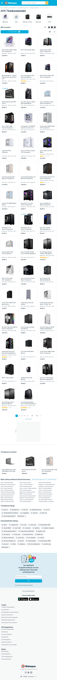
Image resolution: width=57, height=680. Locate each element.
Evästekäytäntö (6, 654)
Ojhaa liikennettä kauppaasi (9, 617)
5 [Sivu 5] (27, 415)
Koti (1, 7)
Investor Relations (6, 634)
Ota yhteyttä (5, 609)
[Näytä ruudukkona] (49, 27)
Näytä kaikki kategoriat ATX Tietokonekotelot (44, 479)
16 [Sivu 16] (37, 415)
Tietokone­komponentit (23, 7)
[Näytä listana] (51, 27)
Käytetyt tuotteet (6, 642)
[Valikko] (2, 3)
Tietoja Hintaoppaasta (8, 607)
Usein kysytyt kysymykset (9, 622)
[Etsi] (46, 2)
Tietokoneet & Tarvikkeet (10, 7)
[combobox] (33, 2)
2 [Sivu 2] (19, 415)
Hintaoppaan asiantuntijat (9, 644)
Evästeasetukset (6, 659)
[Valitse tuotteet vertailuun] (50, 31)
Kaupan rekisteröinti (7, 615)
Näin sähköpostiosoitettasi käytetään (24, 585)
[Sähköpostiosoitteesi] (28, 576)
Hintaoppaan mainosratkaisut (10, 612)
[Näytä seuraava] (40, 416)
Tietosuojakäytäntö (7, 656)
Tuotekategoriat (6, 639)
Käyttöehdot (5, 651)
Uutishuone (4, 632)
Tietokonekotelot (34, 7)
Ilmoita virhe (28, 419)
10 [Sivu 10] (32, 415)
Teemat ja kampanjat (7, 629)
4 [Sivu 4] (24, 415)
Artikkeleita (4, 637)
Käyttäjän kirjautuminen (8, 620)
